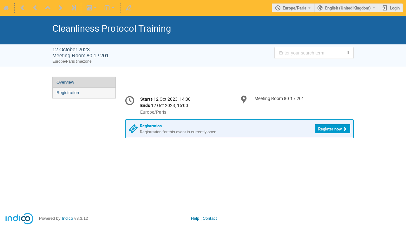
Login (395, 8)
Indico (67, 218)
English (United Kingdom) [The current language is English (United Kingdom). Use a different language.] (348, 8)
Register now (330, 129)
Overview (65, 82)
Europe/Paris (294, 8)
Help (195, 218)
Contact (210, 218)
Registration (67, 92)
